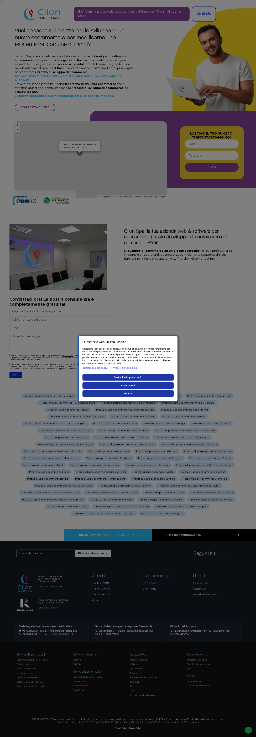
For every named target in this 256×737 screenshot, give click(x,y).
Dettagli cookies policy (95, 367)
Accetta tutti (128, 385)
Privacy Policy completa (124, 367)
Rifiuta (128, 393)
